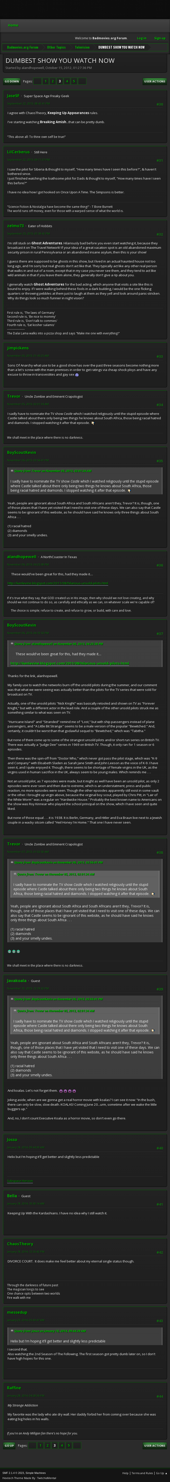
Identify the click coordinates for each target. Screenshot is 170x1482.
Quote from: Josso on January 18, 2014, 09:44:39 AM (50, 1330)
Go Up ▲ (162, 1472)
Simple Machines (36, 1471)
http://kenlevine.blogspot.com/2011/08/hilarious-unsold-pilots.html (58, 582)
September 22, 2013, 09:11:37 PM (28, 158)
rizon (29, 1180)
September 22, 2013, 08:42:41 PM (28, 102)
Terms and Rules (142, 1472)
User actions (154, 80)
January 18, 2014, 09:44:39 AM (25, 1146)
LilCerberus (18, 151)
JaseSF (13, 94)
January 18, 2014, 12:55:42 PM (25, 1250)
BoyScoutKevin (21, 451)
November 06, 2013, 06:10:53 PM (28, 632)
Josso (12, 1138)
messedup (17, 1311)
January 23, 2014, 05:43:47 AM (25, 1319)
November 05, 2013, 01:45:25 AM (28, 354)
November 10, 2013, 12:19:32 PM (28, 987)
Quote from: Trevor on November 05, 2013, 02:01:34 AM (53, 470)
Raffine (14, 1387)
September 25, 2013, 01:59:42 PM (28, 233)
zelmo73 (15, 225)
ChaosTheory (20, 1243)
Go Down (12, 80)
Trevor (13, 395)
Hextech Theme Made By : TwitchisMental (29, 1477)
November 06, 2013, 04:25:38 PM (28, 563)
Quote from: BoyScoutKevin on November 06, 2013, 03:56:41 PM (58, 861)
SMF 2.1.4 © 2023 (13, 1471)
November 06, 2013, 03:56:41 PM (28, 459)
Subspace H (15, 1180)
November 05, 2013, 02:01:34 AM (28, 403)
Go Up (9, 1444)
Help (125, 1472)
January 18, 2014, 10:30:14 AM (25, 1202)
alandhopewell (21, 555)
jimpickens (18, 347)
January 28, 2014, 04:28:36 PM (25, 1394)
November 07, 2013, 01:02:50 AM (28, 850)
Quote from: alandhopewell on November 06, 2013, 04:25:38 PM (58, 643)
